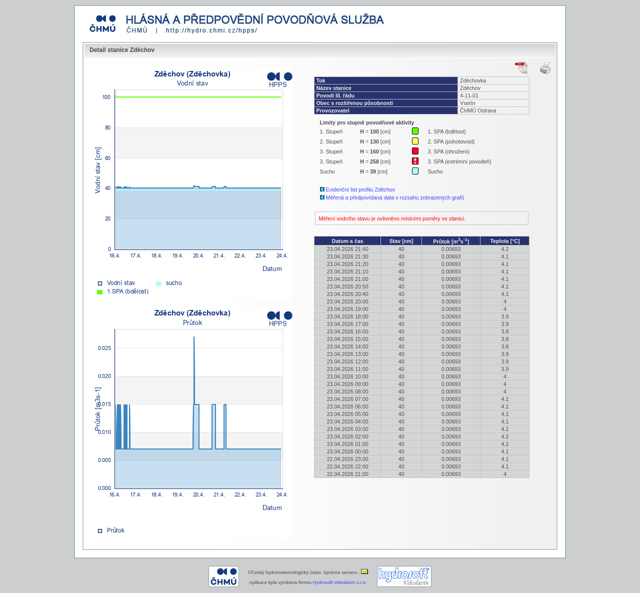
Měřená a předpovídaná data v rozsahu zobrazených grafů (395, 197)
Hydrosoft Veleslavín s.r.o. (340, 582)
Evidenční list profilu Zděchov (361, 189)
